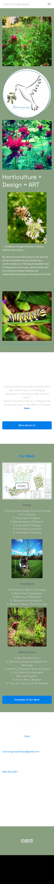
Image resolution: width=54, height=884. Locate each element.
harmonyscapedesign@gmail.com (20, 751)
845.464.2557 (10, 771)
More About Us (27, 425)
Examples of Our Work (27, 699)
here (27, 408)
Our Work (27, 456)
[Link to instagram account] (27, 841)
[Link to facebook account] (23, 841)
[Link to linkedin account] (31, 841)
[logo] (16, 4)
